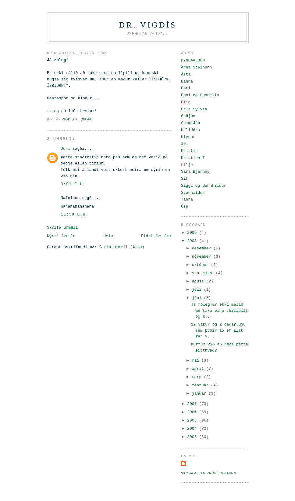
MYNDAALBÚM (193, 60)
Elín (185, 102)
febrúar (201, 385)
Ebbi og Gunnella (200, 95)
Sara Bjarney (195, 171)
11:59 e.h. (74, 214)
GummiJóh (190, 123)
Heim (108, 236)
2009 (193, 232)
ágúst (199, 281)
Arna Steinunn (196, 67)
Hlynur (188, 137)
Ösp (184, 206)
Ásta (185, 74)
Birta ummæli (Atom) (121, 247)
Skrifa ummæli (62, 227)
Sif (184, 178)
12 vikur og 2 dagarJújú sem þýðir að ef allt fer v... (218, 330)
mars (198, 377)
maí (196, 360)
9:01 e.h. (73, 184)
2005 (193, 420)
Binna (187, 81)
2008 (193, 241)
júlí (198, 289)
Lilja (187, 165)
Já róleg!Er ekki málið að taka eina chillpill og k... (219, 310)
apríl (199, 369)
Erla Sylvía (194, 109)
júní (198, 298)
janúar (200, 393)
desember (202, 248)
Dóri (65, 148)
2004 (193, 428)
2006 (193, 412)
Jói (184, 144)
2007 (193, 404)
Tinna (187, 199)
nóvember (202, 256)
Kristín (189, 151)
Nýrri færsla (61, 236)
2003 (193, 437)
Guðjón (188, 116)
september (204, 273)
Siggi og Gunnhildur (203, 185)
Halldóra (190, 130)
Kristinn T (193, 158)
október (201, 265)
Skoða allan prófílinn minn (208, 473)
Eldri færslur (156, 236)
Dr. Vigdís (148, 24)
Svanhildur (193, 192)
